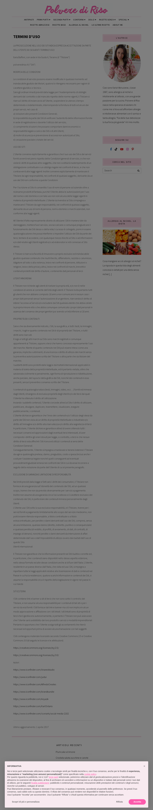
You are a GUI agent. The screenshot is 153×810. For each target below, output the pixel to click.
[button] (144, 766)
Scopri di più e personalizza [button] (25, 802)
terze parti (53, 777)
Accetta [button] (137, 802)
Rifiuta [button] (119, 802)
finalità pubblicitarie (40, 783)
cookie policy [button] (90, 774)
